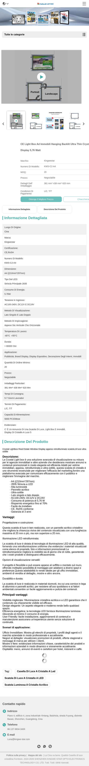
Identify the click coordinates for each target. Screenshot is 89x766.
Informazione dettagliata (19, 209)
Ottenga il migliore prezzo (66, 199)
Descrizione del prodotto (55, 209)
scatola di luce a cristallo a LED (24, 678)
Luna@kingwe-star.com (18, 739)
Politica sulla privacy (16, 755)
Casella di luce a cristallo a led (36, 671)
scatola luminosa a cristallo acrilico (26, 685)
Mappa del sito (35, 755)
